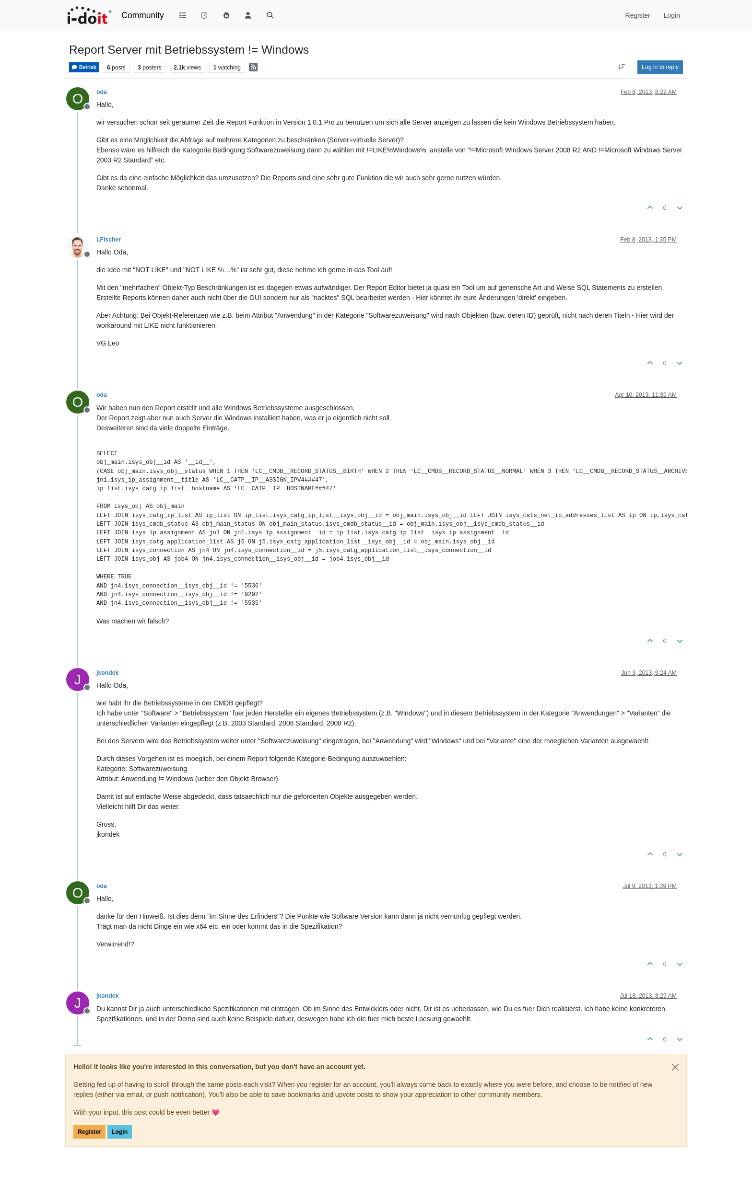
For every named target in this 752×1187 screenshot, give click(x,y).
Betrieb (83, 67)
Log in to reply (660, 67)
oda (101, 92)
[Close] (675, 1067)
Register (89, 1132)
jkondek (107, 672)
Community (142, 15)
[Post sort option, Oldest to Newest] (622, 67)
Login (120, 1132)
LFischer (108, 239)
